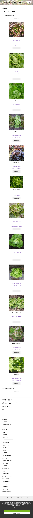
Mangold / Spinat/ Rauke (7, 424)
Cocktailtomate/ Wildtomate (8, 439)
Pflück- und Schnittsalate (8, 422)
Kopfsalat (5, 421)
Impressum (25, 497)
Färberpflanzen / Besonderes (7, 476)
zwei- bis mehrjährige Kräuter (8, 479)
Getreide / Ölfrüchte (6, 468)
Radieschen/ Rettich (7, 461)
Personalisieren (16, 515)
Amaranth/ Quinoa (7, 470)
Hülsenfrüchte (5, 448)
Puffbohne (5, 452)
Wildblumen (6, 486)
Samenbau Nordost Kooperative (11, 2)
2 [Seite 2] (16, 18)
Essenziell (16, 507)
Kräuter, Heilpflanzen (6, 478)
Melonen (5, 432)
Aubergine (5, 434)
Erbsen (5, 450)
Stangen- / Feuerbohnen (7, 455)
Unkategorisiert (5, 492)
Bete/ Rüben (6, 463)
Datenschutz (21, 497)
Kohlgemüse (5, 429)
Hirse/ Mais (5, 471)
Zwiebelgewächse (5, 466)
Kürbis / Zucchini (6, 445)
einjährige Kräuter (7, 481)
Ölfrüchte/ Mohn (6, 473)
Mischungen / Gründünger (7, 491)
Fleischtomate (6, 437)
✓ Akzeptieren (16, 510)
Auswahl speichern (16, 513)
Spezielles (5, 427)
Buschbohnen (6, 453)
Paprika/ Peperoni (6, 442)
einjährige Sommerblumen (8, 489)
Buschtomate (6, 440)
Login (29, 497)
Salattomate (6, 435)
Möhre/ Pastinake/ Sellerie (8, 460)
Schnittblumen (6, 484)
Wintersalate (6, 426)
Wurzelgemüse (5, 458)
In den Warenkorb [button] (16, 47)
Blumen (4, 483)
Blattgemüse (5, 419)
